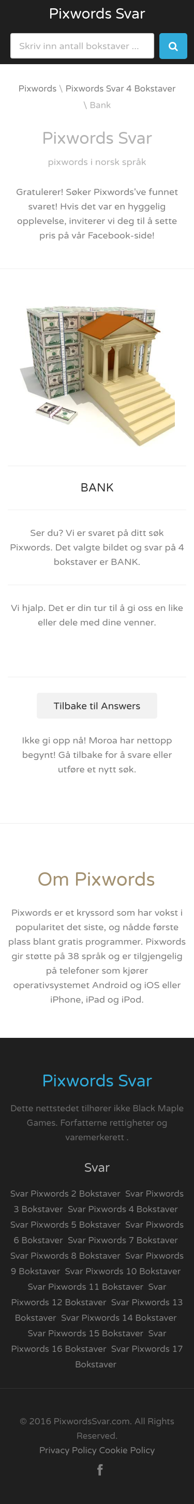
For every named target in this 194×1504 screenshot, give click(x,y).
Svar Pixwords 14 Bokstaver (119, 1318)
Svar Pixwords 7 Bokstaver (123, 1240)
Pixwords (38, 88)
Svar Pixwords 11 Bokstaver (86, 1287)
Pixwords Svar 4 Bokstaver (121, 88)
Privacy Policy (68, 1450)
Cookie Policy (127, 1450)
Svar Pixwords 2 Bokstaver (65, 1193)
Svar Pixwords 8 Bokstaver (65, 1255)
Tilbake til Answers (97, 706)
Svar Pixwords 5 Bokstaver (65, 1224)
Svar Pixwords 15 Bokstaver (86, 1333)
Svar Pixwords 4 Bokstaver (123, 1209)
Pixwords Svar (97, 14)
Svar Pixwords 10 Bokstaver (123, 1271)
